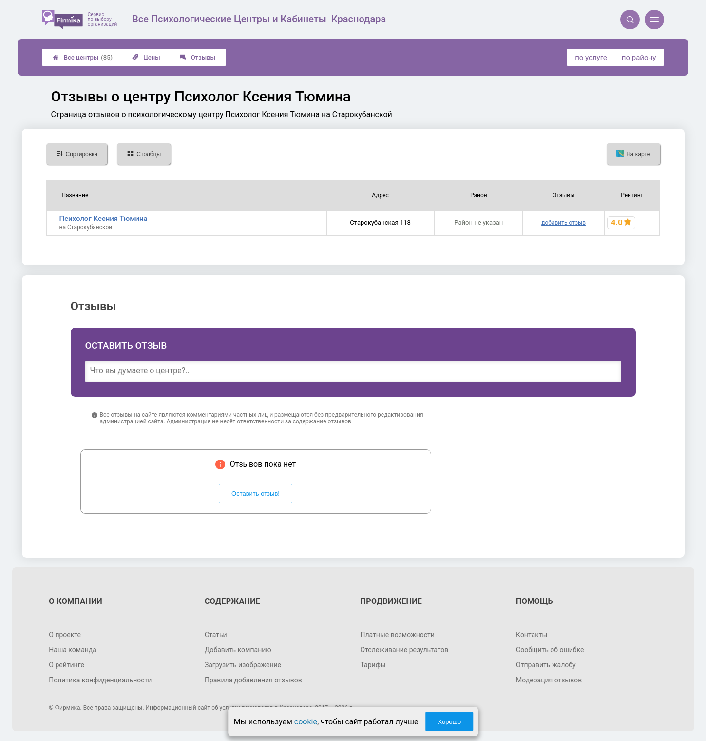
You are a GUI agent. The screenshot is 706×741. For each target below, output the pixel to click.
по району (639, 57)
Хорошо (449, 721)
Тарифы (373, 665)
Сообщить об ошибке (550, 650)
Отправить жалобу (546, 665)
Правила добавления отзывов (253, 680)
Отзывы (197, 57)
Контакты (531, 635)
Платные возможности (398, 635)
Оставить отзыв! (255, 493)
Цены (146, 57)
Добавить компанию (238, 650)
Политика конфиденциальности (100, 680)
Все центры (83, 57)
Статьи (216, 635)
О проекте (65, 635)
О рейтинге (66, 665)
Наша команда (72, 650)
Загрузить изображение (243, 665)
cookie (305, 721)
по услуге (591, 57)
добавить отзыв (563, 223)
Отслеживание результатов (405, 650)
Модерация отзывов (549, 680)
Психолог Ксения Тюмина (103, 218)
